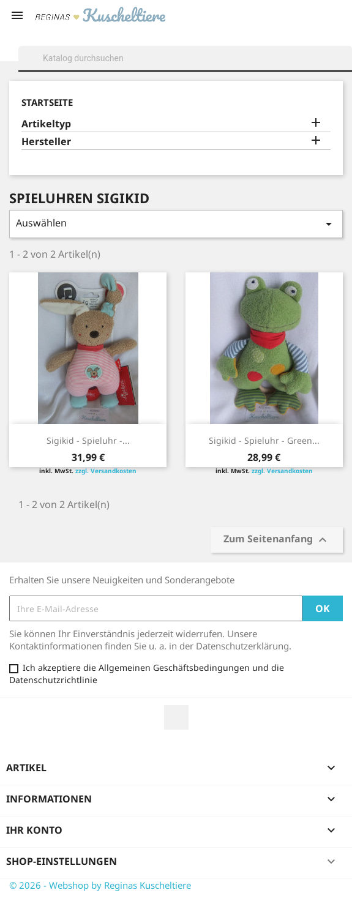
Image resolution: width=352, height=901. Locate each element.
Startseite (47, 102)
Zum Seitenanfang (276, 540)
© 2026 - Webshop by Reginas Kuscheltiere (100, 885)
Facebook (176, 717)
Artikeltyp (46, 124)
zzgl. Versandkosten (106, 470)
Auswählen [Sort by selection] (176, 223)
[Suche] (185, 58)
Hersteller (46, 141)
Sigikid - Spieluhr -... (88, 440)
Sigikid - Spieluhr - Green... (264, 440)
